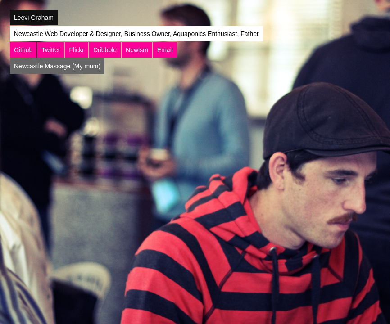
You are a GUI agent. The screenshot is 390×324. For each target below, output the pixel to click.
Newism (137, 50)
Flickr (76, 50)
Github (23, 50)
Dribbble (105, 50)
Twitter (50, 50)
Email (165, 50)
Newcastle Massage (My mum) (57, 66)
